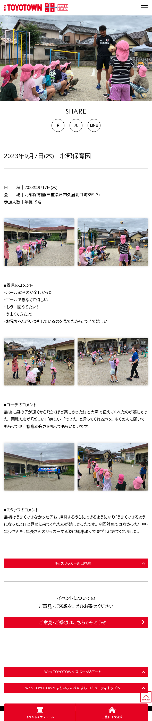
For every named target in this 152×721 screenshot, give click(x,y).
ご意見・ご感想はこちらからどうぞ (72, 622)
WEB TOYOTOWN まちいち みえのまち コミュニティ (36, 7)
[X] (76, 125)
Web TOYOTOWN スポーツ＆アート (72, 671)
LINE (94, 125)
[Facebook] (58, 125)
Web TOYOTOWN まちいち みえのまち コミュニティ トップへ (72, 687)
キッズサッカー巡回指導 (72, 563)
